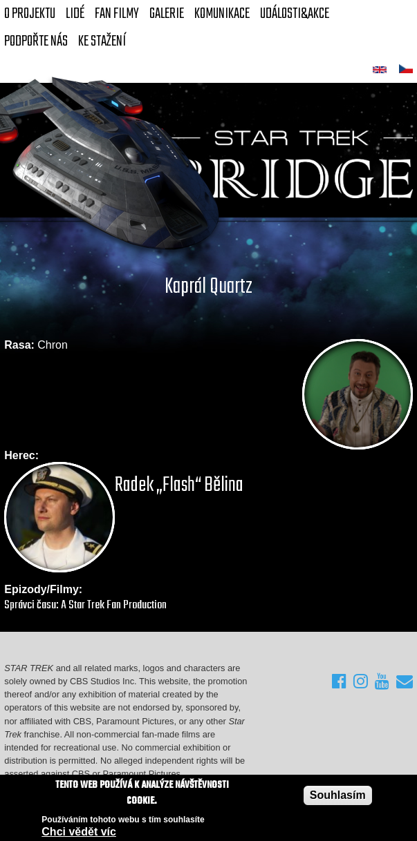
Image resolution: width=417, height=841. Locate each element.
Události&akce (294, 14)
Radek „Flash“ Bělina (179, 485)
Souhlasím (338, 796)
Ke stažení (102, 41)
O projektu (29, 14)
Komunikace (222, 14)
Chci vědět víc (78, 832)
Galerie (166, 14)
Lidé (75, 14)
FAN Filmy (117, 14)
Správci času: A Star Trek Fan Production (85, 605)
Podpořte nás (36, 41)
